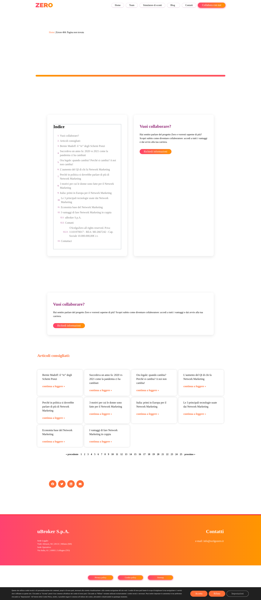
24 (176, 454)
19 (153, 454)
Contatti (189, 5)
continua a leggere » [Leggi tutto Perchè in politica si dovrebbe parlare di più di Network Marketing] (53, 417)
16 (140, 454)
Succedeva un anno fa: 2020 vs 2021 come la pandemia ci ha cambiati (84, 153)
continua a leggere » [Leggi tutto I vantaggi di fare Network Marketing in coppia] (100, 441)
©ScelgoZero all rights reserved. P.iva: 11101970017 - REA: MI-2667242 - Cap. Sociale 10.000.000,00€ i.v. (91, 231)
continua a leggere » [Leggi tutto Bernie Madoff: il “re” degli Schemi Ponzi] (53, 386)
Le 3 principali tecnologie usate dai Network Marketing (84, 200)
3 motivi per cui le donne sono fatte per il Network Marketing (87, 185)
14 (131, 454)
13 (126, 454)
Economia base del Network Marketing (82, 207)
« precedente (72, 454)
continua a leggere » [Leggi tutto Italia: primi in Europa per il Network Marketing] (147, 413)
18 (149, 454)
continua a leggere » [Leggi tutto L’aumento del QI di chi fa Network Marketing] (194, 386)
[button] (52, 484)
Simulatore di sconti (152, 5)
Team (131, 5)
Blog (172, 5)
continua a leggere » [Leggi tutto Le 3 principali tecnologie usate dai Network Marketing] (194, 413)
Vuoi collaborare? (69, 135)
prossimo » (189, 454)
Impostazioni (238, 593)
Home (118, 5)
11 (117, 454)
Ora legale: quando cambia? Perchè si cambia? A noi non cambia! (88, 162)
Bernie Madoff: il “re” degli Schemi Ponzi (82, 146)
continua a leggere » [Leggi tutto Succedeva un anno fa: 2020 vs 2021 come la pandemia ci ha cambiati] (100, 390)
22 (167, 454)
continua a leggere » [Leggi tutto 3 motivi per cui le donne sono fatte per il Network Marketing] (100, 413)
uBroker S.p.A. (73, 217)
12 (121, 454)
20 (158, 454)
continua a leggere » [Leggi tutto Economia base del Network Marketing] (53, 441)
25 (181, 454)
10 (112, 454)
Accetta (198, 593)
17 (144, 454)
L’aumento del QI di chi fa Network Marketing (85, 169)
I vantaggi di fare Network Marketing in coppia (86, 212)
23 (172, 454)
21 (163, 454)
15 (135, 454)
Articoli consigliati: (70, 140)
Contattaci (66, 241)
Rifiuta (217, 593)
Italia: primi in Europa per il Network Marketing (86, 193)
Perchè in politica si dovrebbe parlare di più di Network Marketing (84, 176)
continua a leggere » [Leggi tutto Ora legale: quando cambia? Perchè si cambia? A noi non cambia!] (147, 390)
